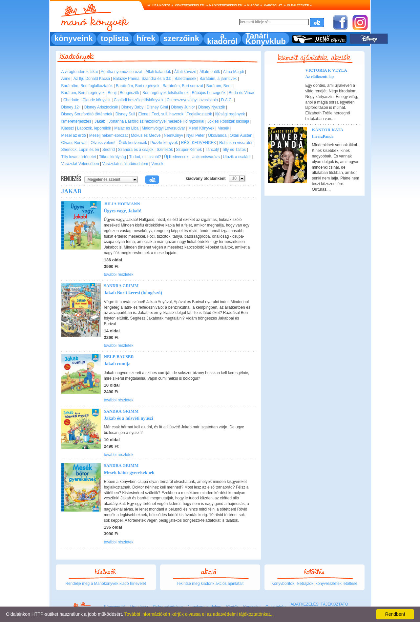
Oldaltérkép (298, 5)
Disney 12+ (71, 107)
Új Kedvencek (176, 157)
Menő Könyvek (201, 128)
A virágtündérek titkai (79, 71)
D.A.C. (227, 100)
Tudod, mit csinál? (145, 157)
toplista (115, 38)
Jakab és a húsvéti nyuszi (128, 418)
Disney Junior (183, 107)
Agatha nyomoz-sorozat (121, 71)
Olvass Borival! (74, 142)
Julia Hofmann (122, 203)
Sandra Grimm (121, 285)
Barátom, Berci (219, 86)
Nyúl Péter (195, 135)
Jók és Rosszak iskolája (228, 121)
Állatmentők (210, 71)
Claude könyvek (96, 100)
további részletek (119, 274)
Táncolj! (212, 149)
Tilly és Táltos (234, 149)
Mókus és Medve (146, 135)
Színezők (165, 149)
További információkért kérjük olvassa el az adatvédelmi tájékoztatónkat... (199, 614)
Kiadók (253, 5)
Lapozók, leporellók (94, 128)
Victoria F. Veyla (326, 70)
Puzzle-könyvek (164, 142)
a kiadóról (222, 38)
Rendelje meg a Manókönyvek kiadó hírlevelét (105, 583)
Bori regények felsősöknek (165, 92)
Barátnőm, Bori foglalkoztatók (87, 86)
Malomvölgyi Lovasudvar (163, 128)
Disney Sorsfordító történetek (86, 114)
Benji (112, 92)
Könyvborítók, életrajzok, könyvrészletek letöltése (314, 583)
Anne (66, 78)
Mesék (223, 128)
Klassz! (67, 128)
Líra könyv (161, 5)
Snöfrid (108, 149)
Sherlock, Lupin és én (80, 149)
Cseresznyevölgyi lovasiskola (192, 100)
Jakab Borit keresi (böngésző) (133, 292)
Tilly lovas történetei (78, 157)
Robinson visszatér (235, 142)
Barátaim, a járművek (218, 78)
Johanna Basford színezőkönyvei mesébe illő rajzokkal (156, 121)
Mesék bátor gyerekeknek (129, 472)
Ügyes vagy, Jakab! (123, 210)
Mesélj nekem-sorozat (108, 135)
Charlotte (71, 100)
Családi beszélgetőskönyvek (138, 100)
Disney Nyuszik (211, 107)
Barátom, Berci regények (83, 92)
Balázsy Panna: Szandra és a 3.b (142, 78)
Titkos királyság (112, 157)
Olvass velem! (103, 142)
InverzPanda (323, 136)
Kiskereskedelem (189, 5)
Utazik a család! (237, 157)
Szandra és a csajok (136, 149)
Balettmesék (185, 78)
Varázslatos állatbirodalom (125, 163)
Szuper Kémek (189, 149)
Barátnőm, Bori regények (137, 86)
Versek (157, 163)
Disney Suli (125, 114)
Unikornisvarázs (206, 157)
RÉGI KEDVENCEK (198, 142)
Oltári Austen (241, 135)
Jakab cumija (117, 363)
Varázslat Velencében (80, 163)
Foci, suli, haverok (167, 114)
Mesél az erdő (73, 135)
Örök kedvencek (132, 142)
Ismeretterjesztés (76, 121)
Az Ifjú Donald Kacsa (92, 78)
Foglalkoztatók (199, 114)
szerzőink (181, 38)
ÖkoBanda (217, 135)
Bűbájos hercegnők (209, 92)
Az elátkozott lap (319, 76)
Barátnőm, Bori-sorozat (183, 86)
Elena (143, 114)
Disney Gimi (157, 107)
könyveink (73, 38)
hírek (145, 38)
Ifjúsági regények (230, 114)
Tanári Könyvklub (265, 38)
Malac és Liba (126, 128)
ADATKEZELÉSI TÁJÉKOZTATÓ (319, 604)
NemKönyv (173, 135)
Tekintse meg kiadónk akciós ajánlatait (210, 583)
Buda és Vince (241, 92)
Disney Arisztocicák (101, 107)
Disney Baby (132, 107)
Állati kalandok (158, 71)
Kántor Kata (328, 129)
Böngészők (129, 92)
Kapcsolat (273, 5)
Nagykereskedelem (225, 5)
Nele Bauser (119, 356)
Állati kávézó (185, 71)
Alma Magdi (233, 71)
